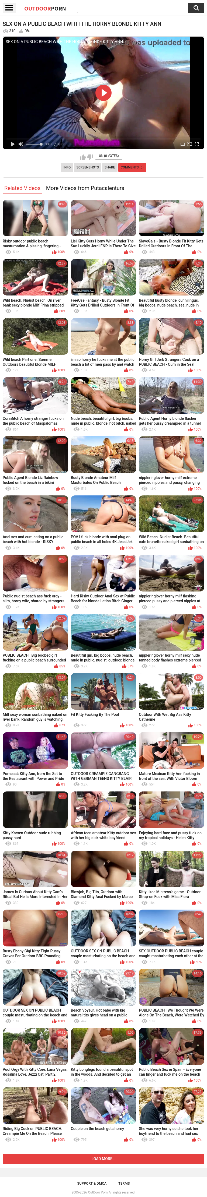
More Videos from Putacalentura (85, 188)
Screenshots (88, 167)
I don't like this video (90, 157)
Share (110, 167)
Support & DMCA (91, 1183)
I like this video (83, 157)
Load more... (104, 1159)
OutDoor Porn (98, 1192)
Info (67, 167)
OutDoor (45, 8)
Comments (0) (132, 167)
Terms (124, 1183)
